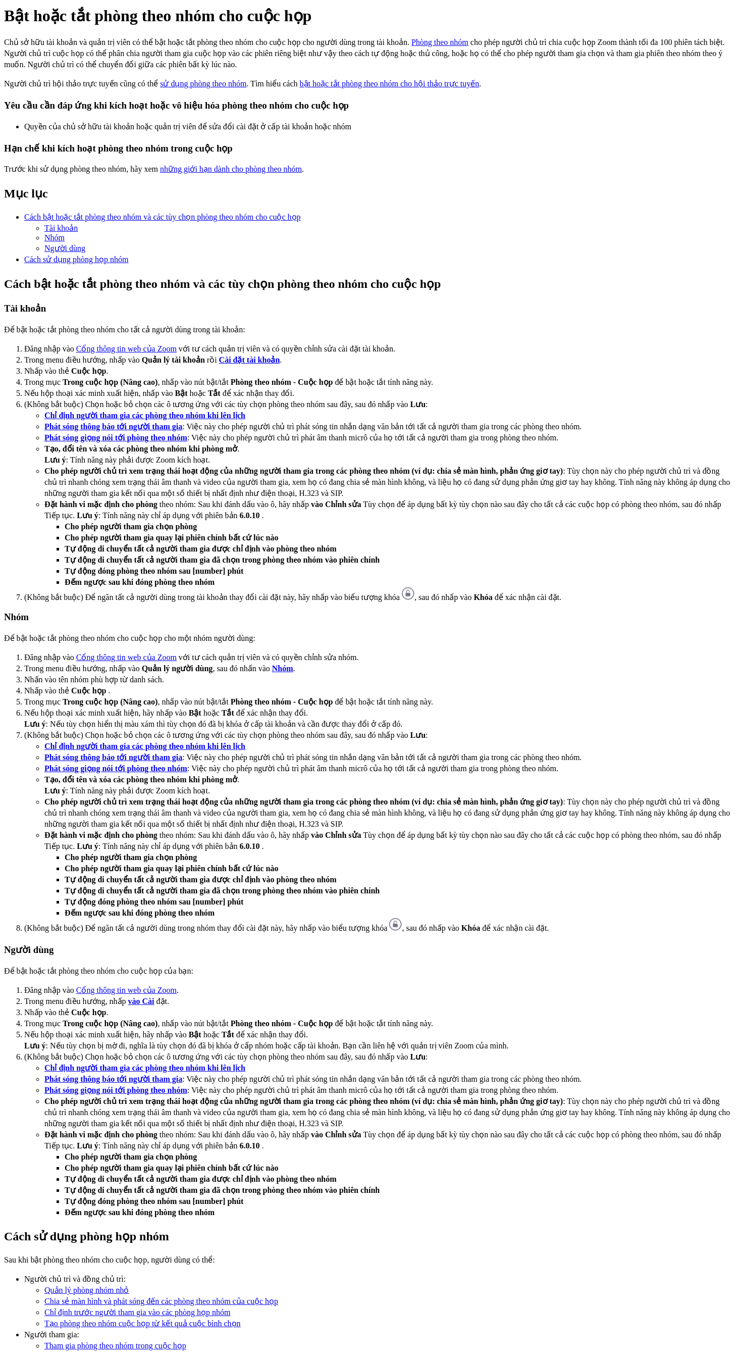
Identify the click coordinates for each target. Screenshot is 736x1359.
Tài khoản (61, 228)
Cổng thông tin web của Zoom (126, 348)
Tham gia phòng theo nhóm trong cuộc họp (115, 1345)
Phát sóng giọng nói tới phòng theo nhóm (115, 437)
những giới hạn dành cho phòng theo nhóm (231, 169)
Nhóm (54, 237)
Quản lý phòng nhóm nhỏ (86, 1290)
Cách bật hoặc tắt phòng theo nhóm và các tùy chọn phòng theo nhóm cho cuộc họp (162, 217)
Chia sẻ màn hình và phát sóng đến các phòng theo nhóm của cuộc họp (161, 1301)
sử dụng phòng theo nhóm (203, 83)
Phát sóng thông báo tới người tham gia (113, 426)
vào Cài (141, 1001)
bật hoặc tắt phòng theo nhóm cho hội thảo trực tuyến (390, 83)
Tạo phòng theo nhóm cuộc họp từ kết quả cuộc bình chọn (142, 1323)
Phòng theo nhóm (439, 42)
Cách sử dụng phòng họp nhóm (76, 259)
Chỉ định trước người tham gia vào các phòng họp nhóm (137, 1312)
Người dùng (64, 248)
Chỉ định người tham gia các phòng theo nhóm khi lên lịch (144, 415)
